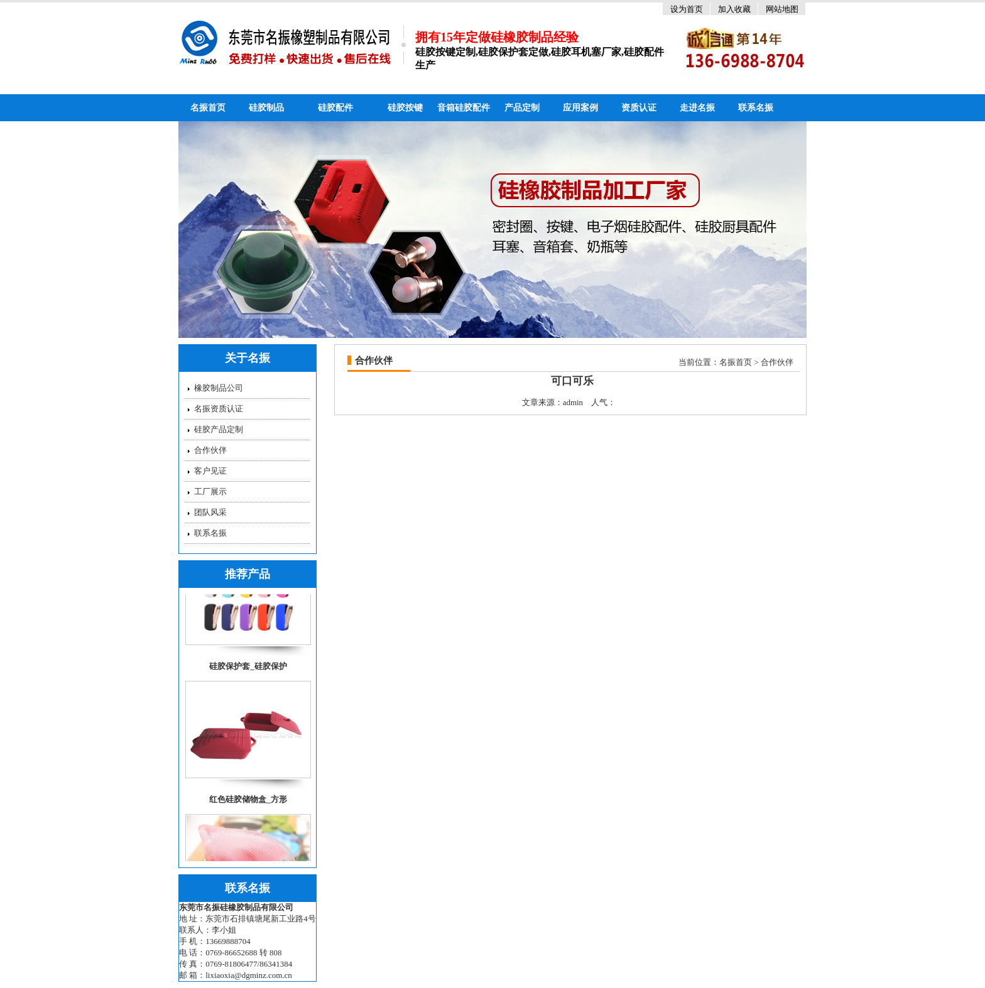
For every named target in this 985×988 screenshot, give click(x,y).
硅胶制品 (266, 107)
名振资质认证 (218, 408)
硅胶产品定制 (218, 429)
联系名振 (755, 107)
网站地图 (782, 9)
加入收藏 (734, 9)
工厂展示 (210, 491)
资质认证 (638, 107)
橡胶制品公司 (218, 388)
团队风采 (210, 512)
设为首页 (686, 9)
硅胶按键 (405, 107)
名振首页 (208, 107)
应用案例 (580, 107)
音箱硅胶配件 (463, 107)
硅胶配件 (335, 107)
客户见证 (210, 470)
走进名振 (697, 107)
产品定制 (522, 107)
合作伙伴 (210, 450)
